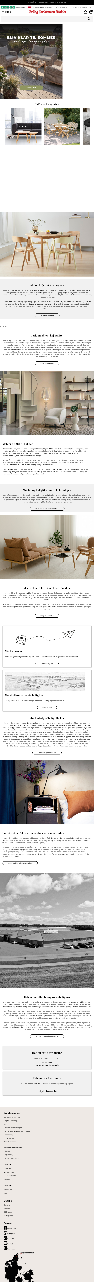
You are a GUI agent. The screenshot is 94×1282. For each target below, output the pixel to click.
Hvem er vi (8, 1169)
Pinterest (9, 1248)
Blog (6, 1193)
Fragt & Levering (10, 1121)
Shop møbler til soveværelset (20, 863)
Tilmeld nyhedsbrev (12, 1158)
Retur (6, 1124)
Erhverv (7, 1151)
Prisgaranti (8, 1179)
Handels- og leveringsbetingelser (17, 1131)
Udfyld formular (47, 1091)
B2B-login (8, 1212)
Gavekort (7, 1205)
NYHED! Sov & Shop (12, 1117)
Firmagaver (8, 1216)
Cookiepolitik (9, 1138)
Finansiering (8, 1135)
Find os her (47, 708)
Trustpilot (4, 326)
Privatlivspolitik (10, 1142)
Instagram (9, 1233)
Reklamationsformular (13, 1148)
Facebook (10, 1228)
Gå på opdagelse (47, 315)
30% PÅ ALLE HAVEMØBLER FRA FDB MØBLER (47, 2)
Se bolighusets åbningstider (47, 1036)
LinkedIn (9, 1238)
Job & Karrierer (10, 1176)
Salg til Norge (9, 1155)
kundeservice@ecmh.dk (47, 1065)
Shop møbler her (47, 363)
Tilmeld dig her (47, 663)
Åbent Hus (8, 1190)
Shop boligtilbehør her (47, 753)
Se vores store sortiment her (47, 509)
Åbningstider (9, 1172)
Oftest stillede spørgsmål (14, 1128)
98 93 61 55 (47, 1063)
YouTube (9, 1243)
